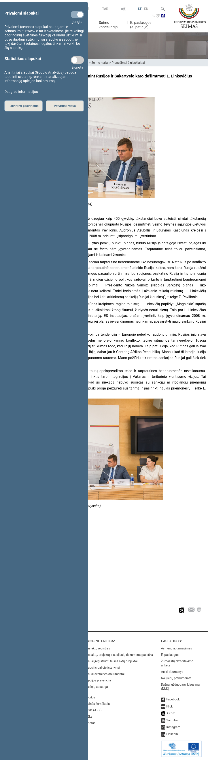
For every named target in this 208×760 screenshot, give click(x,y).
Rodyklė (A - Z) (92, 710)
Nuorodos (88, 697)
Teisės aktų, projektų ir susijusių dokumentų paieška (117, 655)
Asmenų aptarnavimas (176, 648)
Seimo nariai (99, 62)
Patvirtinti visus (65, 105)
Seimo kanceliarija (108, 24)
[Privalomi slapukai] (77, 14)
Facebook (173, 699)
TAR (105, 9)
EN (146, 9)
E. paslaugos (170, 655)
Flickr (170, 706)
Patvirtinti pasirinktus (23, 105)
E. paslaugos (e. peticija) (140, 24)
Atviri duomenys (172, 671)
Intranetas (89, 723)
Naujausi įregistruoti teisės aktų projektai (110, 661)
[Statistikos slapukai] (77, 60)
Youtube (172, 720)
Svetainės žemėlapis (96, 703)
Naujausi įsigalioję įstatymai (101, 667)
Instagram (173, 727)
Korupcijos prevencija (96, 680)
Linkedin (172, 734)
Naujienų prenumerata (176, 678)
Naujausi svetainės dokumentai (103, 674)
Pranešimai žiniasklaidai (128, 62)
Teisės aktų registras (96, 648)
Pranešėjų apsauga (95, 687)
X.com (170, 713)
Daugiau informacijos (21, 92)
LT (140, 9)
